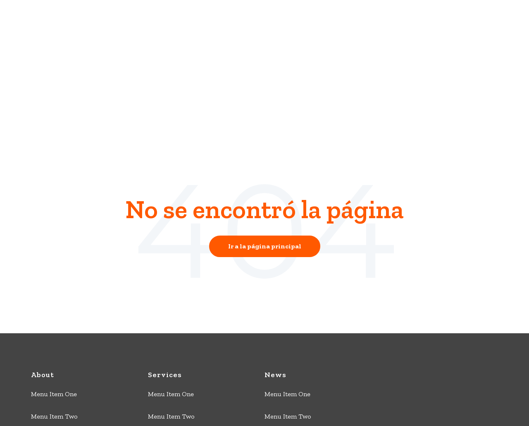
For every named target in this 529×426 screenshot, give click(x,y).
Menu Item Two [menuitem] (54, 339)
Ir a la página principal (264, 168)
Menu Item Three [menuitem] (56, 361)
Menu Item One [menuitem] (54, 316)
